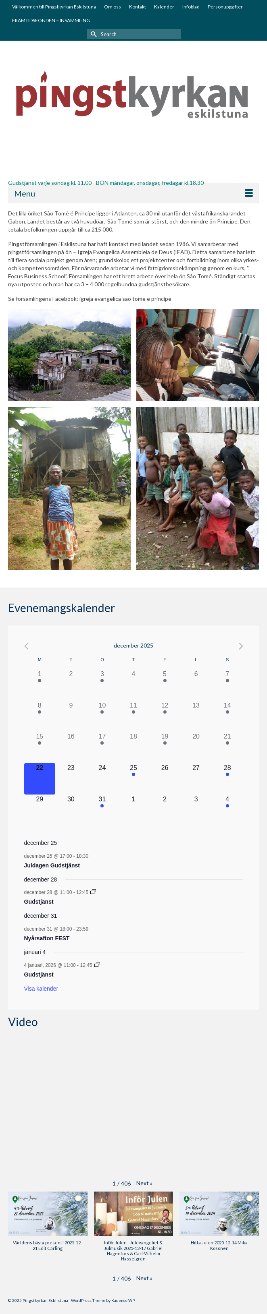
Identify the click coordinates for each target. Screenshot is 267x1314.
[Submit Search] (93, 34)
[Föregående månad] (26, 646)
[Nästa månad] (241, 646)
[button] (144, 1183)
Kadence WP (123, 1300)
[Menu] (133, 193)
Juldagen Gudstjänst (52, 865)
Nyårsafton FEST (47, 938)
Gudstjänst (39, 901)
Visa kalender (41, 988)
